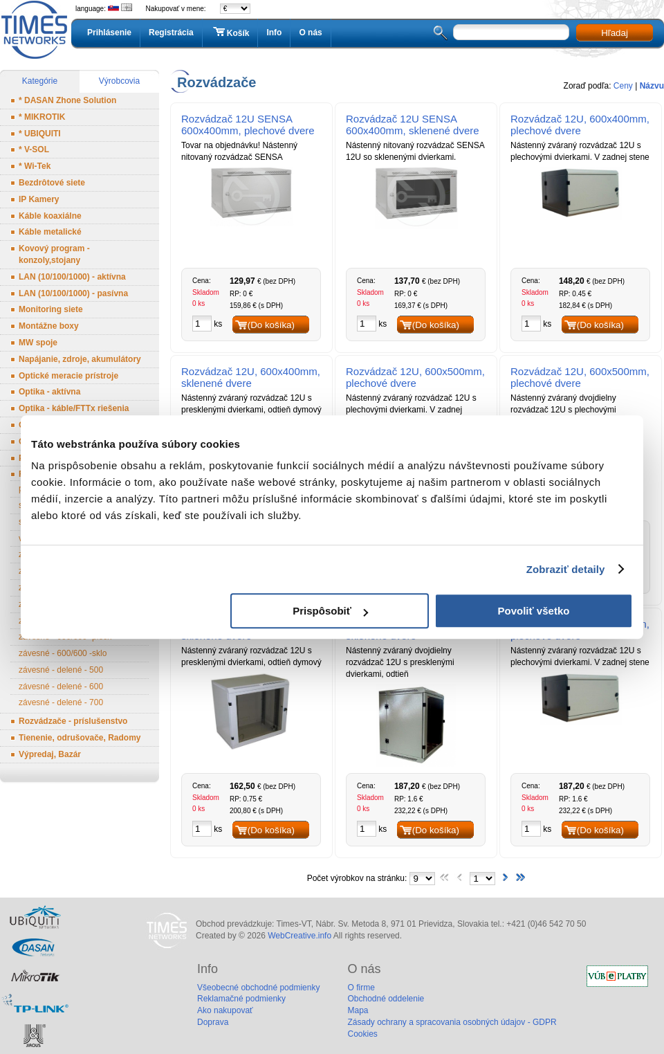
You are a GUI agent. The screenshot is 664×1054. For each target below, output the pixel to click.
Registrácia (171, 32)
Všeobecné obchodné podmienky (258, 987)
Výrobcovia (119, 81)
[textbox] (511, 32)
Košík (230, 32)
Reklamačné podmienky (241, 998)
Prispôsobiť (330, 611)
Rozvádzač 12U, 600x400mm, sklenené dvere (250, 377)
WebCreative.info (299, 936)
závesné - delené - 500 (61, 670)
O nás (310, 32)
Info (274, 32)
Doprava (212, 1022)
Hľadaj (614, 33)
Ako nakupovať (225, 1010)
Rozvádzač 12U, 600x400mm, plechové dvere (579, 124)
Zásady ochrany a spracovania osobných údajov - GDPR (451, 1022)
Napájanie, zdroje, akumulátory (80, 359)
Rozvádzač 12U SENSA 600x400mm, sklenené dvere (412, 124)
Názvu (652, 86)
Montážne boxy (49, 326)
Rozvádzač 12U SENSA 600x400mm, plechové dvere (248, 124)
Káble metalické (50, 232)
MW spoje (38, 342)
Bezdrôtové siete (52, 183)
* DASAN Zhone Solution (67, 100)
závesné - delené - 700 (61, 702)
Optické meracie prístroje (68, 376)
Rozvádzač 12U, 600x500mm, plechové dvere (415, 377)
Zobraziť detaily (565, 569)
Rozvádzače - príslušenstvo (73, 721)
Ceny (623, 86)
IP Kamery (39, 199)
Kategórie (39, 81)
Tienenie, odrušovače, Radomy (80, 738)
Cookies (362, 1034)
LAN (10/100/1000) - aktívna (72, 277)
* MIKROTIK (42, 117)
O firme (360, 987)
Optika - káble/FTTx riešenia (74, 408)
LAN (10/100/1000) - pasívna (73, 293)
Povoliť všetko (534, 611)
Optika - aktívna (49, 392)
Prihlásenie (109, 32)
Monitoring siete (51, 309)
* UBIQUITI (40, 133)
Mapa (357, 1010)
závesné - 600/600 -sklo (63, 653)
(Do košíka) (271, 325)
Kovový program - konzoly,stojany (54, 254)
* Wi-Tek (34, 166)
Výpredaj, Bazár (50, 754)
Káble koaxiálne (50, 216)
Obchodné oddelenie (385, 998)
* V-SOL (34, 149)
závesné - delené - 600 (61, 686)
